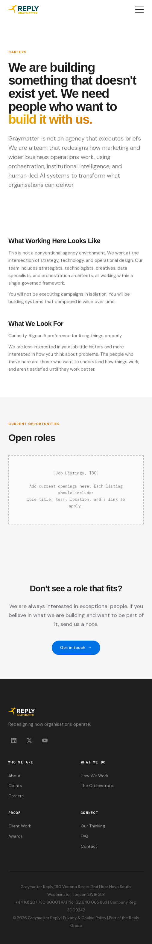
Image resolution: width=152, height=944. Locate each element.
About (14, 775)
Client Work (19, 826)
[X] (29, 740)
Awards (15, 836)
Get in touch (76, 652)
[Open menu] (139, 10)
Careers (16, 795)
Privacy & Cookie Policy (84, 917)
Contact (89, 846)
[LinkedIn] (13, 740)
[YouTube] (44, 740)
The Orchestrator (98, 785)
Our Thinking (93, 826)
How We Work (94, 775)
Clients (15, 785)
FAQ (84, 836)
